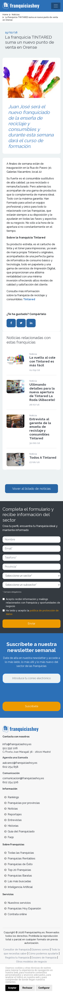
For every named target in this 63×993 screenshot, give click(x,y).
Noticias (11, 808)
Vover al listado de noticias (31, 488)
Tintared (29, 299)
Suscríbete (31, 706)
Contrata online (15, 914)
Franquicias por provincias (22, 803)
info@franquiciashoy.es (17, 744)
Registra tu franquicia (17, 957)
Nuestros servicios (17, 902)
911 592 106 (10, 748)
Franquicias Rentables (19, 858)
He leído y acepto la (32, 612)
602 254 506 (10, 782)
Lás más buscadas (17, 881)
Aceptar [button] (12, 987)
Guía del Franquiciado (19, 831)
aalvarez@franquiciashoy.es (20, 762)
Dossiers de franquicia (43, 957)
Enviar (31, 623)
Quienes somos (40, 949)
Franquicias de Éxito (18, 864)
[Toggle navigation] (55, 6)
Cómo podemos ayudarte (43, 953)
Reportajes (13, 814)
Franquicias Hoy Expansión (22, 908)
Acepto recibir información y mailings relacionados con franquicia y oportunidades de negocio (33, 603)
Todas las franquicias (19, 852)
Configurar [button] (44, 987)
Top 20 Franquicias (17, 869)
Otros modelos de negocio (31, 961)
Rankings (11, 797)
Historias (11, 825)
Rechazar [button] (27, 987)
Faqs (9, 837)
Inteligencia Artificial (18, 887)
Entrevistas (13, 820)
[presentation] (28, 692)
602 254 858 (10, 766)
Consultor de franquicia (16, 949)
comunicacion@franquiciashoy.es (23, 778)
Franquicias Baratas (18, 875)
